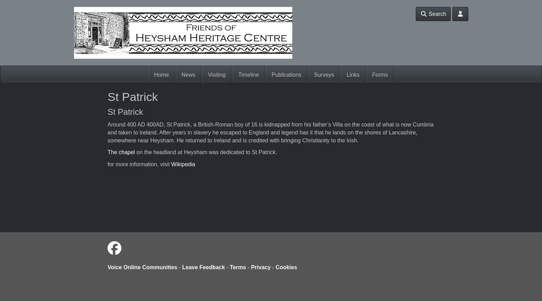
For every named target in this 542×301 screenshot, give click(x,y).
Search (433, 14)
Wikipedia (183, 164)
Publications (286, 75)
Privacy (261, 267)
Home (161, 75)
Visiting (217, 75)
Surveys (324, 75)
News (188, 75)
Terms (238, 267)
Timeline (248, 75)
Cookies (286, 267)
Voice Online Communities (142, 267)
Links (353, 75)
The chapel (121, 152)
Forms (380, 75)
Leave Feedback (203, 267)
